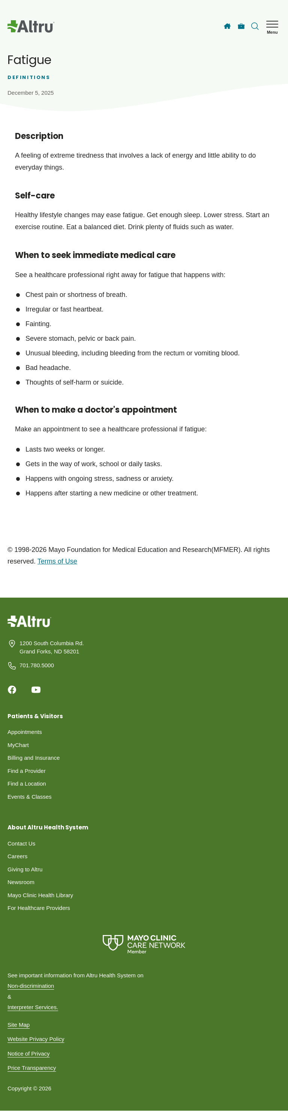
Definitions (29, 77)
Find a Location (27, 783)
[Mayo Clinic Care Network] (144, 944)
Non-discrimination (31, 986)
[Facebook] (12, 689)
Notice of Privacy (29, 1053)
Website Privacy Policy (36, 1039)
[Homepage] (29, 626)
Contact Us (21, 843)
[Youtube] (36, 689)
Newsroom (21, 882)
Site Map (19, 1025)
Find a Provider (27, 771)
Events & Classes (30, 796)
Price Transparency (32, 1068)
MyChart (18, 745)
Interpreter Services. (33, 1007)
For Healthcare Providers (39, 908)
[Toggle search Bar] (255, 26)
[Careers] (241, 26)
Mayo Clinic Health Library (40, 895)
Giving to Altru (25, 869)
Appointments (25, 732)
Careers (17, 856)
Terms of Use (57, 561)
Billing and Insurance (34, 758)
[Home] (227, 26)
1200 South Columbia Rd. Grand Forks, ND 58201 (52, 647)
